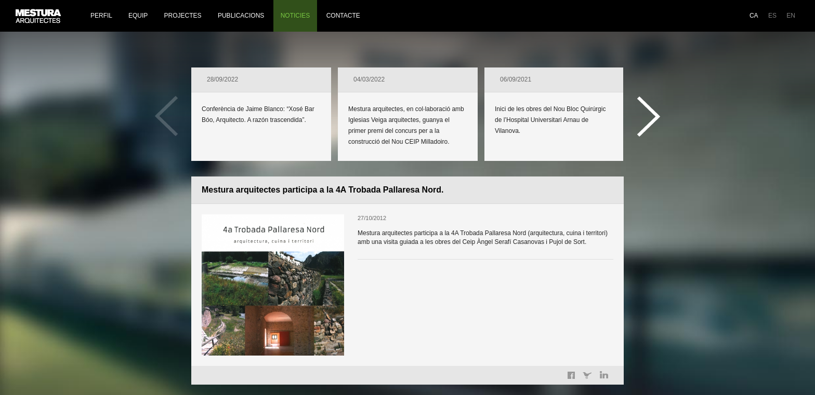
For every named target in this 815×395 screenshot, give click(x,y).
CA (754, 15)
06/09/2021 (515, 79)
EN (790, 15)
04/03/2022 (369, 79)
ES (772, 15)
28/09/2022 (222, 79)
